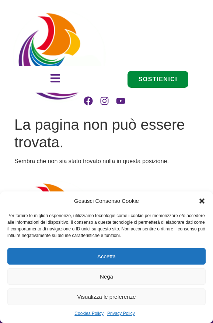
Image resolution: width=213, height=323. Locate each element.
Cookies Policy (89, 313)
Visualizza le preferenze (106, 297)
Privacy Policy (121, 313)
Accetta (106, 256)
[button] (202, 201)
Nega (106, 276)
